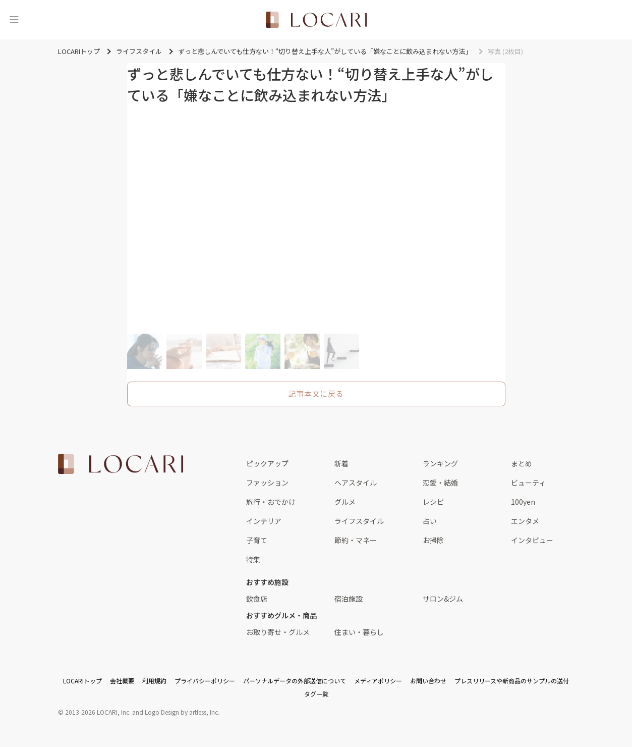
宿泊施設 (348, 598)
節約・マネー (355, 540)
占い (430, 521)
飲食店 (256, 598)
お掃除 (433, 540)
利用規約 (154, 680)
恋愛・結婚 (440, 482)
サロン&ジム (443, 598)
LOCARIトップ (82, 680)
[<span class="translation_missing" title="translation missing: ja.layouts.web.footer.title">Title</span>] (120, 464)
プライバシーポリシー (205, 680)
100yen (523, 502)
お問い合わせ (428, 680)
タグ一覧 (316, 693)
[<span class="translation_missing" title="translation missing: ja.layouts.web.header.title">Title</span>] (316, 20)
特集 (253, 559)
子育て (256, 540)
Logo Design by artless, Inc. (182, 712)
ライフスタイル (359, 521)
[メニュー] (14, 19)
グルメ (345, 502)
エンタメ (525, 521)
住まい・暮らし (359, 631)
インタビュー (532, 540)
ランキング (440, 463)
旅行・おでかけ (271, 502)
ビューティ (528, 482)
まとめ (521, 463)
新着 (341, 463)
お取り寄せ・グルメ (278, 631)
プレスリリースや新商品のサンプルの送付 (511, 680)
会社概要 (122, 680)
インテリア (263, 521)
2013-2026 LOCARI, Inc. (98, 712)
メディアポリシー (378, 680)
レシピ (433, 502)
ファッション (267, 482)
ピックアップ (267, 463)
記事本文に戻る (315, 393)
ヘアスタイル (355, 482)
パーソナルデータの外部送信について (294, 680)
